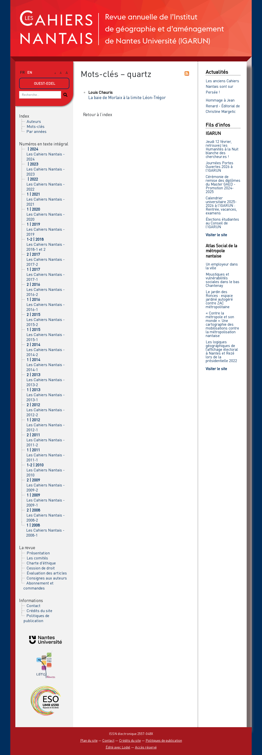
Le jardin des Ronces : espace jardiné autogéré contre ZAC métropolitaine (219, 299)
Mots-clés (36, 126)
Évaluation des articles (47, 572)
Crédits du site (39, 610)
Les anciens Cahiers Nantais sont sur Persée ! (222, 86)
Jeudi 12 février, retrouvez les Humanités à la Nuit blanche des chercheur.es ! (222, 149)
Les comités (37, 557)
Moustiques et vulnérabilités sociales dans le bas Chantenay (222, 280)
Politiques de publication (36, 618)
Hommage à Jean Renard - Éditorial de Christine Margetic (223, 106)
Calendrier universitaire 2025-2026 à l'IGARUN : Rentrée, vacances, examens (221, 205)
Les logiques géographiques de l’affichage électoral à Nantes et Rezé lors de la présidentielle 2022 (222, 351)
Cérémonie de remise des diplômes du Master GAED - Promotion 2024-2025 (223, 184)
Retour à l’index (97, 114)
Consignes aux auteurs (47, 577)
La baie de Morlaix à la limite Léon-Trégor (127, 97)
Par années (36, 131)
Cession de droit (41, 567)
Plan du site (89, 740)
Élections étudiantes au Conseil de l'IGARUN (222, 223)
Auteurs (34, 121)
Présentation (38, 552)
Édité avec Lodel (118, 747)
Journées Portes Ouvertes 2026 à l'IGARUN (219, 166)
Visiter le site (216, 234)
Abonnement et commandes (38, 585)
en (29, 72)
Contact (33, 605)
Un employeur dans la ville (222, 266)
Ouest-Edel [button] (44, 83)
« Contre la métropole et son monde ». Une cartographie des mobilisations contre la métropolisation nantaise (222, 324)
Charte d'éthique (41, 562)
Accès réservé (146, 747)
